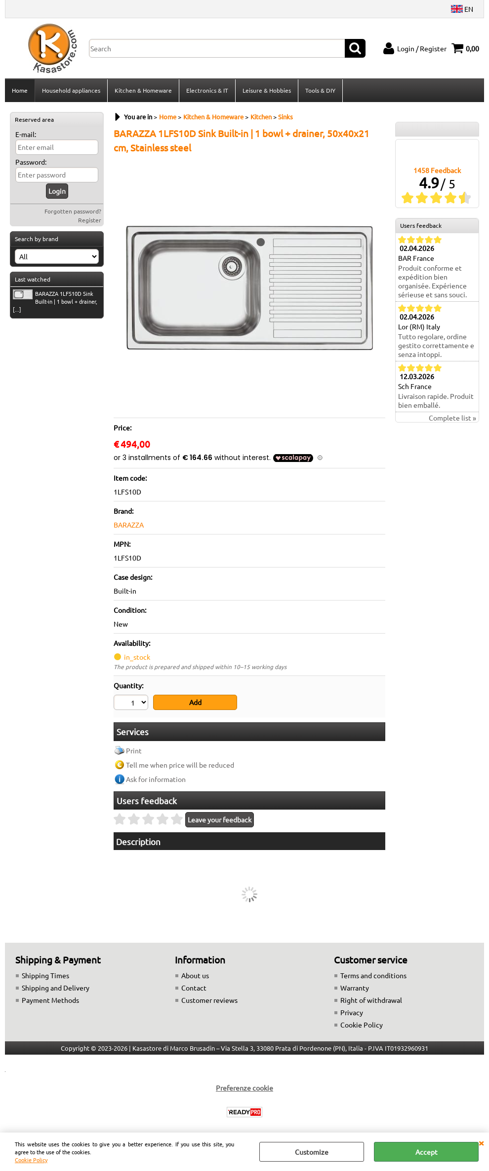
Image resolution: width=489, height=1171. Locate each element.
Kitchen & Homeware (143, 90)
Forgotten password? (72, 211)
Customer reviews (209, 999)
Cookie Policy (31, 1160)
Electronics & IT (207, 90)
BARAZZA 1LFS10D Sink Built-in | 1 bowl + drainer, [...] (55, 301)
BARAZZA (129, 524)
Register (89, 220)
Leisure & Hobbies (267, 90)
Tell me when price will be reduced (180, 764)
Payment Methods (50, 999)
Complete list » (452, 417)
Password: (30, 161)
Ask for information (156, 779)
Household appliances (71, 90)
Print (134, 750)
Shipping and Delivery (55, 987)
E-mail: (25, 134)
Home (20, 90)
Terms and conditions (373, 975)
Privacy (351, 1012)
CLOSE (481, 1142)
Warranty (354, 987)
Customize (311, 1151)
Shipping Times (45, 975)
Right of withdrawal (371, 999)
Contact (193, 987)
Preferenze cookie (244, 1087)
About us (195, 975)
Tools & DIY (320, 90)
